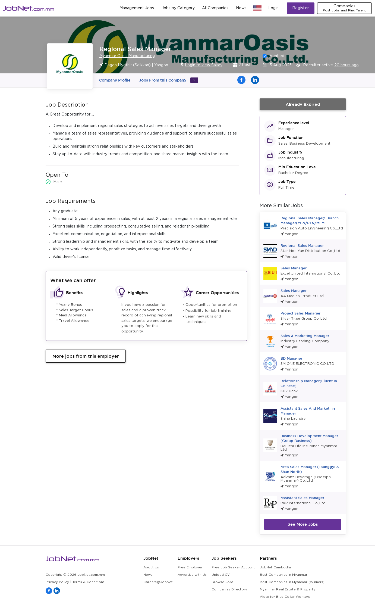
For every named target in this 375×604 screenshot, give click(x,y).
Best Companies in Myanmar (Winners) (292, 582)
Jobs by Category (178, 8)
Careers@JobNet (158, 582)
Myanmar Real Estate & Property (287, 589)
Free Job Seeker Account (233, 567)
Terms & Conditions (89, 582)
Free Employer (190, 567)
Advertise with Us (192, 574)
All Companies (215, 8)
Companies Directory (229, 589)
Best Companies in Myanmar (283, 574)
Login (273, 8)
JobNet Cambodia (275, 567)
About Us (151, 567)
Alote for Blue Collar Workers (285, 596)
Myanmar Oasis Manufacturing (127, 56)
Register (300, 8)
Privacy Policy (57, 582)
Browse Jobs (223, 582)
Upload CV (221, 574)
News (241, 8)
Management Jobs (136, 8)
